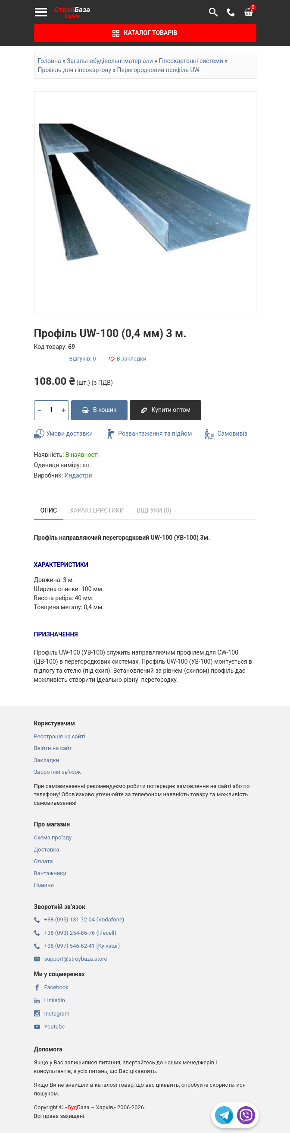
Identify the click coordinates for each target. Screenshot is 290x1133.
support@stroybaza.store (70, 959)
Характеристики (97, 510)
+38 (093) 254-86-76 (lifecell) (75, 933)
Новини (44, 885)
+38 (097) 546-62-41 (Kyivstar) (77, 946)
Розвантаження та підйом (149, 434)
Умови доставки (63, 434)
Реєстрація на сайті (59, 736)
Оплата (43, 861)
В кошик (99, 409)
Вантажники (50, 873)
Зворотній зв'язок (57, 772)
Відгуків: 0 (82, 358)
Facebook (51, 987)
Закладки (46, 760)
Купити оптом (165, 409)
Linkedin (49, 1000)
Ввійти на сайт (53, 748)
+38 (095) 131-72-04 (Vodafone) (79, 919)
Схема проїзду (53, 837)
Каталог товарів (144, 33)
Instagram (52, 1013)
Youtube (49, 1026)
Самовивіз (226, 434)
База (72, 12)
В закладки (128, 358)
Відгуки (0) (154, 510)
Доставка (46, 849)
